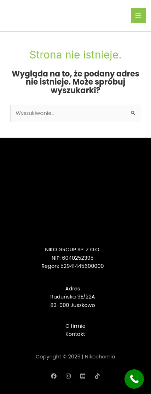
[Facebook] (54, 376)
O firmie (75, 326)
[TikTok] (97, 376)
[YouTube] (83, 376)
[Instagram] (68, 376)
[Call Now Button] (134, 379)
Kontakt (75, 334)
